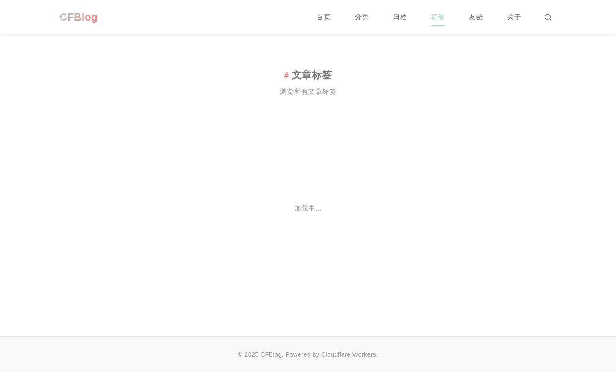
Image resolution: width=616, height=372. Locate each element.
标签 (438, 17)
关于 (514, 17)
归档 (400, 17)
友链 (476, 17)
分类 (362, 17)
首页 (324, 17)
